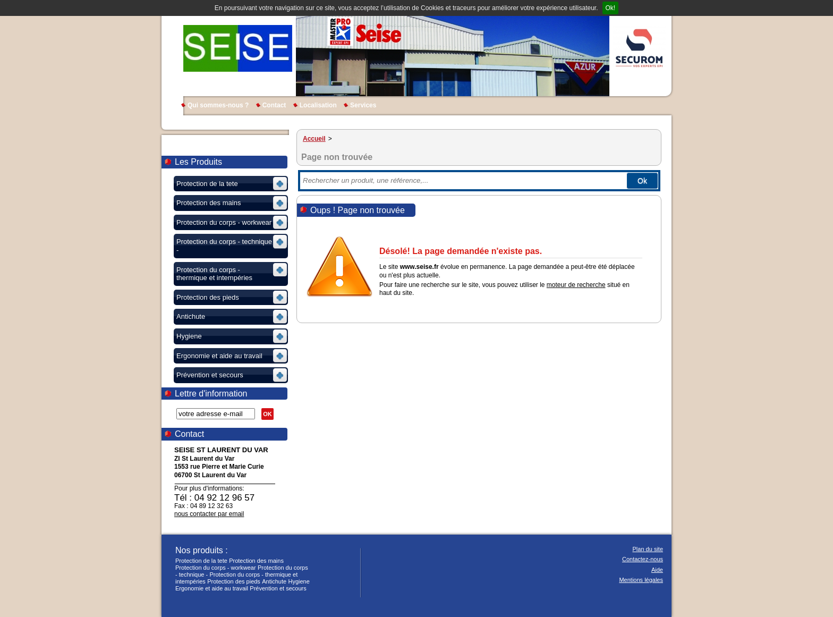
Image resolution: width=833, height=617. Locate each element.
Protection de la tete (201, 560)
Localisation (318, 105)
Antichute (274, 581)
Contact (274, 105)
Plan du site (648, 549)
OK (267, 414)
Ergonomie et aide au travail (211, 588)
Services (363, 105)
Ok (642, 180)
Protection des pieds (233, 581)
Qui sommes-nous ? (218, 105)
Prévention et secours (278, 588)
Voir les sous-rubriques (230, 185)
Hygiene (298, 581)
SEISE (237, 48)
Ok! (611, 8)
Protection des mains (256, 560)
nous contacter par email (209, 514)
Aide (657, 570)
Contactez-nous (642, 559)
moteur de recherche (576, 285)
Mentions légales (641, 580)
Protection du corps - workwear (215, 567)
